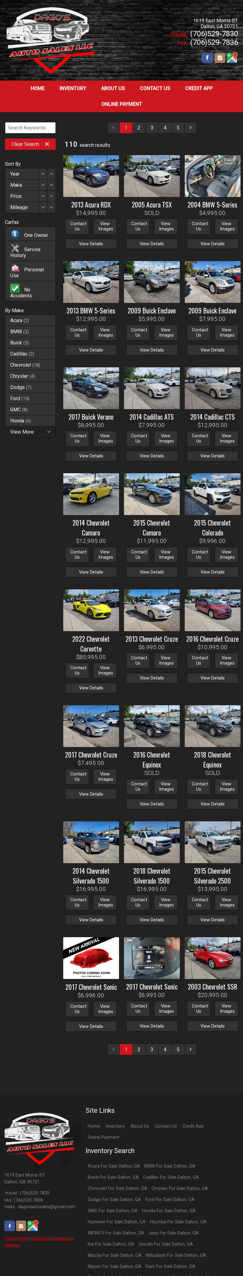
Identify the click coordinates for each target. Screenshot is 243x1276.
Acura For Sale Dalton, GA (114, 1166)
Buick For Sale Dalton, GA (113, 1177)
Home (94, 1126)
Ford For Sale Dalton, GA (170, 1199)
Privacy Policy (17, 1238)
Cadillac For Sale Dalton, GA (171, 1177)
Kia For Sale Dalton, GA (111, 1244)
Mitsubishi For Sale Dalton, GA (176, 1255)
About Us (139, 1126)
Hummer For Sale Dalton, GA (117, 1222)
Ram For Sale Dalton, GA (170, 1266)
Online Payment (103, 1137)
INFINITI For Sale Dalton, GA (116, 1233)
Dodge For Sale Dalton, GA (114, 1199)
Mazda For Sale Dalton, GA (115, 1255)
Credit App (193, 1126)
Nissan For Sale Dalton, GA (114, 1266)
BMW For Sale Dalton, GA (169, 1166)
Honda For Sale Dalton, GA (169, 1210)
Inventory (115, 1126)
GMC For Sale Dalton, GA (113, 1210)
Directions (63, 1238)
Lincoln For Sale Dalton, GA (166, 1244)
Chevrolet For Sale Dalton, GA (117, 1188)
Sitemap (12, 1245)
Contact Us (41, 1238)
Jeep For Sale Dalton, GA (173, 1233)
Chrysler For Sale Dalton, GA (180, 1188)
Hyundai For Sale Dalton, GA (178, 1222)
